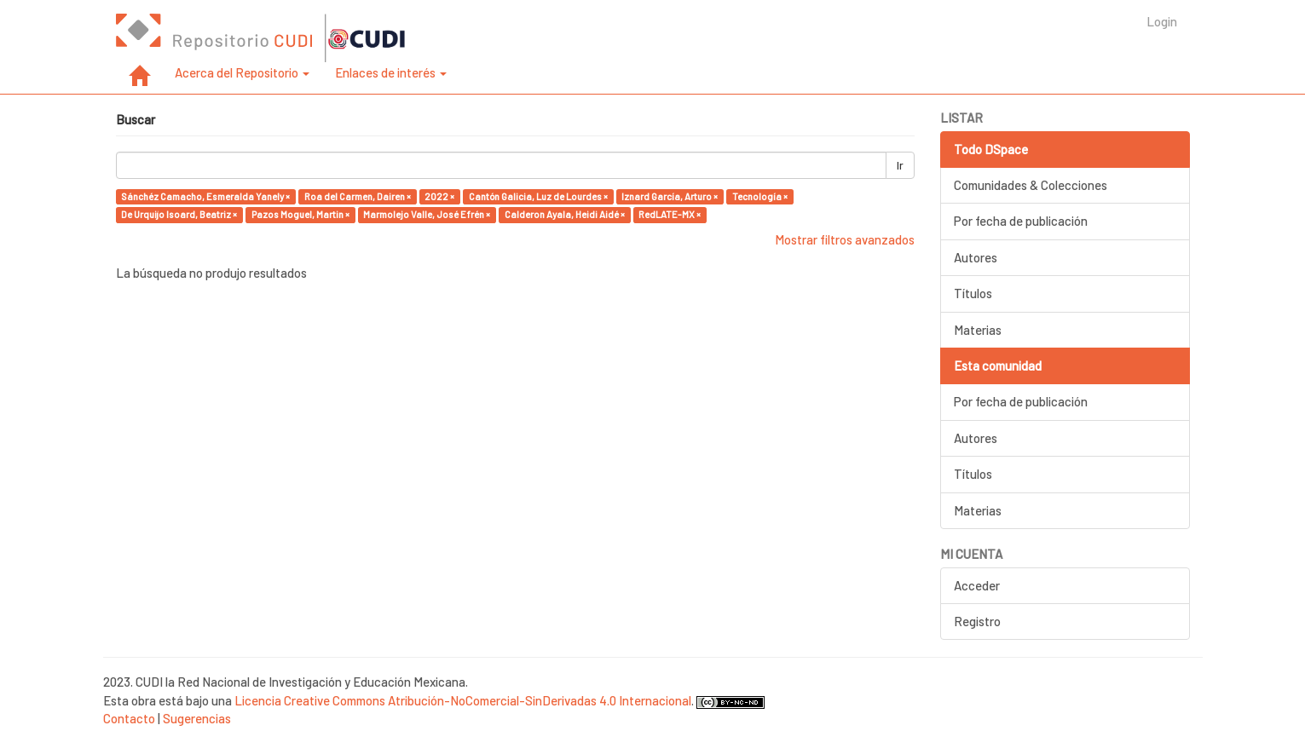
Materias (978, 329)
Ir (900, 165)
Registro (977, 621)
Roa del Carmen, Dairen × (357, 196)
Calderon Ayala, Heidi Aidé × (565, 214)
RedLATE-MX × (669, 214)
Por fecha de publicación (1021, 220)
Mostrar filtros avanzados (845, 239)
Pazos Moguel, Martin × (300, 214)
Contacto (129, 718)
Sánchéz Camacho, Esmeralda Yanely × (205, 196)
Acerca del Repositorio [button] (242, 72)
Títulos (973, 293)
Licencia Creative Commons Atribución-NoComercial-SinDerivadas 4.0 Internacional (462, 700)
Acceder (977, 585)
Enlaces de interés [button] (391, 72)
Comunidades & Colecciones (1030, 185)
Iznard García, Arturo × (669, 196)
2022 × (439, 196)
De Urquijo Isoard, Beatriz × (179, 214)
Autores (975, 257)
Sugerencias (197, 718)
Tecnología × (760, 196)
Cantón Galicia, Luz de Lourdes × (538, 196)
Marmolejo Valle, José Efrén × (426, 214)
